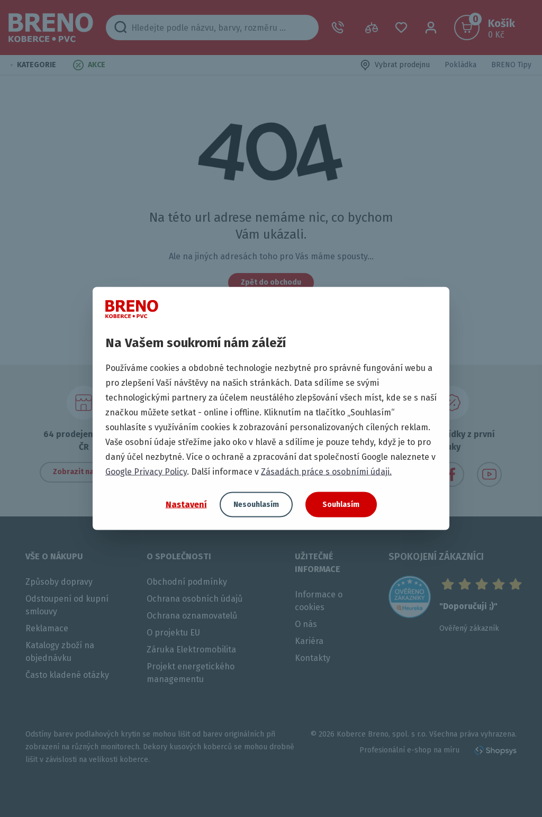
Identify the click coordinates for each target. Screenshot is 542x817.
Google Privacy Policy (146, 472)
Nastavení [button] (186, 504)
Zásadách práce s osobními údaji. (326, 472)
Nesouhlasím (256, 504)
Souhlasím (340, 504)
